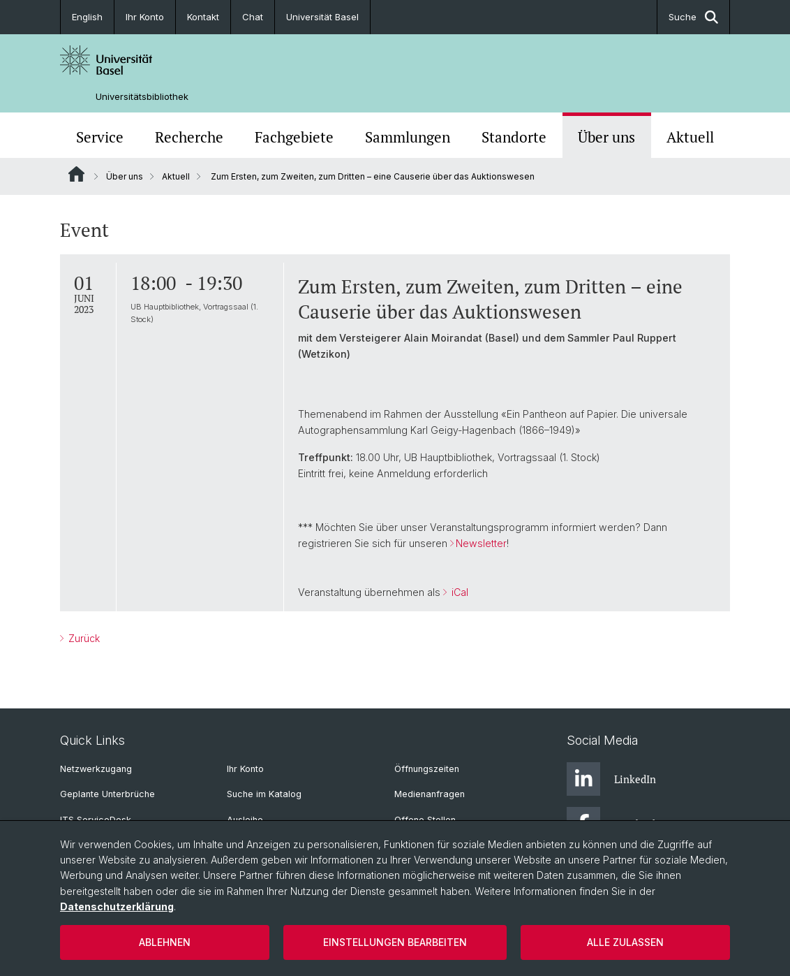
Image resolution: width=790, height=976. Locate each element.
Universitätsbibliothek (142, 97)
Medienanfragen (429, 794)
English (87, 16)
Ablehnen (165, 942)
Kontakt (203, 16)
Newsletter (481, 543)
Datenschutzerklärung (117, 906)
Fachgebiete (294, 137)
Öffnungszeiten (426, 769)
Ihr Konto (145, 16)
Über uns (606, 137)
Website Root (76, 174)
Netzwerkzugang (96, 769)
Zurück (83, 638)
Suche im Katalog (264, 794)
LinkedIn (611, 779)
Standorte (514, 137)
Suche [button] (693, 17)
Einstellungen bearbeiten (395, 942)
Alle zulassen (625, 942)
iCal (458, 592)
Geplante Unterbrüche (107, 794)
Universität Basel (322, 16)
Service (100, 137)
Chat (252, 16)
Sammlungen (407, 137)
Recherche (189, 137)
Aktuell (690, 137)
